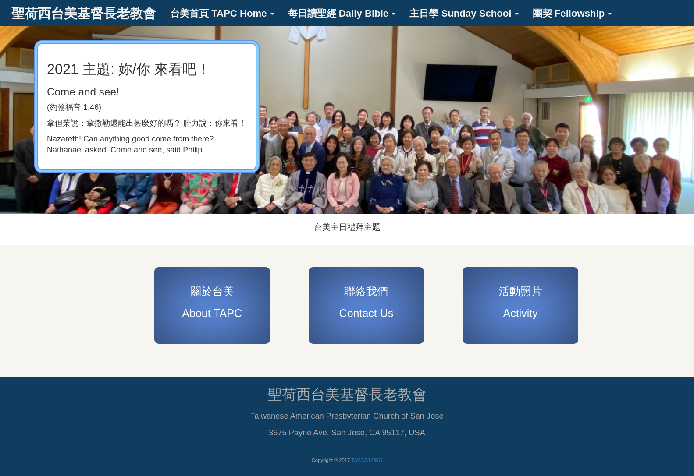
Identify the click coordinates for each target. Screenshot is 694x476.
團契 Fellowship (572, 13)
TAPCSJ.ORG (366, 460)
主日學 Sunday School (463, 13)
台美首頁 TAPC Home (222, 13)
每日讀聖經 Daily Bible (342, 13)
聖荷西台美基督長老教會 (83, 13)
